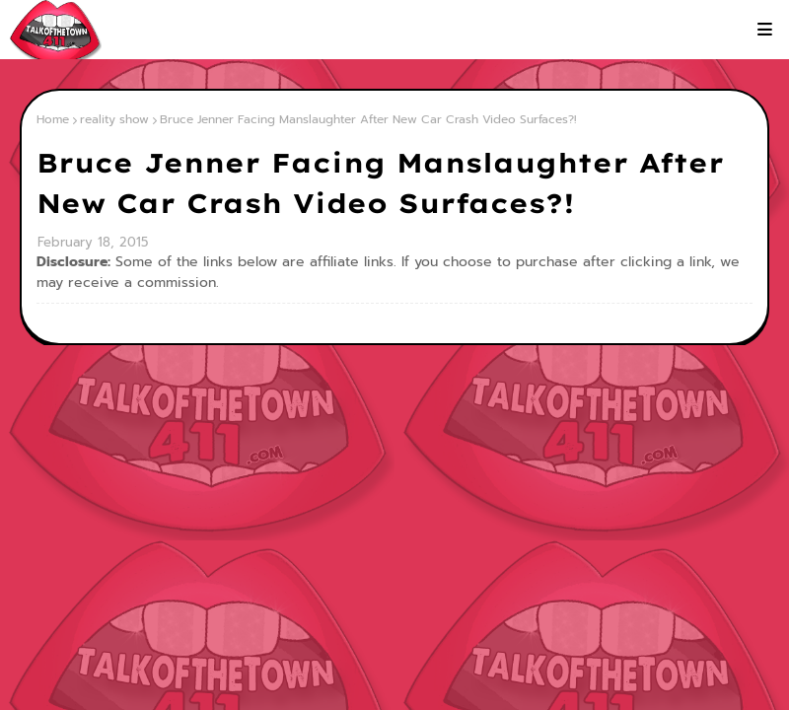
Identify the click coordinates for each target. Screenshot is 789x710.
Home (52, 119)
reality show (114, 119)
